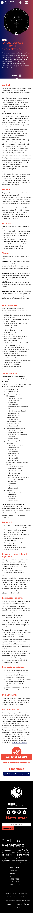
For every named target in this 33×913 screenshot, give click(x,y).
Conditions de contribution (14, 904)
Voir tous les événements (20, 863)
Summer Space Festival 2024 (21, 850)
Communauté (15, 882)
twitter (14, 812)
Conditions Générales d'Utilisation (17, 897)
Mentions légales (11, 893)
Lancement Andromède (19, 861)
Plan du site (23, 893)
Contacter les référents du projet (15, 774)
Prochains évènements (13, 842)
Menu (26, 2)
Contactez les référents (19, 743)
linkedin (19, 812)
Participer (13, 873)
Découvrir (14, 870)
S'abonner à (8, 828)
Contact (26, 904)
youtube (24, 812)
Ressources (14, 876)
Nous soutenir (15, 885)
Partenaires (14, 879)
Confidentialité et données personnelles (17, 900)
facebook (8, 812)
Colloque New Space (19, 858)
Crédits (17, 907)
